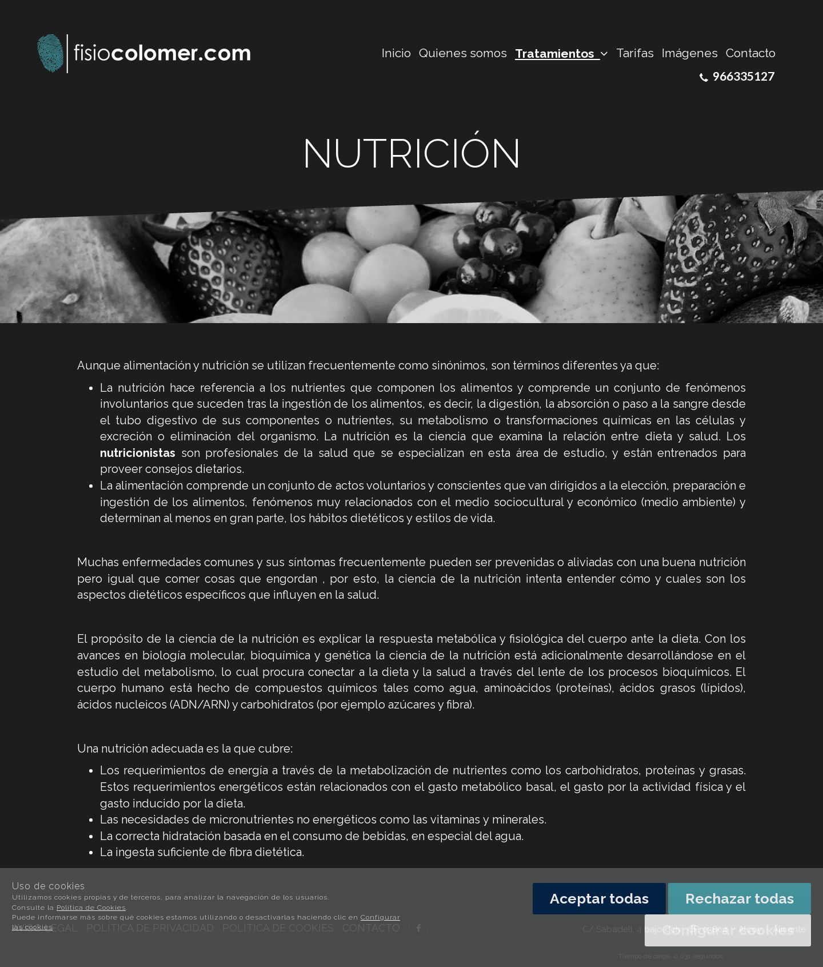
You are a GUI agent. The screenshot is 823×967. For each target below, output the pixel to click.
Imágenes (690, 53)
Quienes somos (463, 53)
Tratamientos (561, 53)
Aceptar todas (599, 898)
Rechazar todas (739, 898)
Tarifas (635, 53)
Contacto (751, 53)
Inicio (396, 53)
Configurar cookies (728, 929)
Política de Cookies (91, 908)
